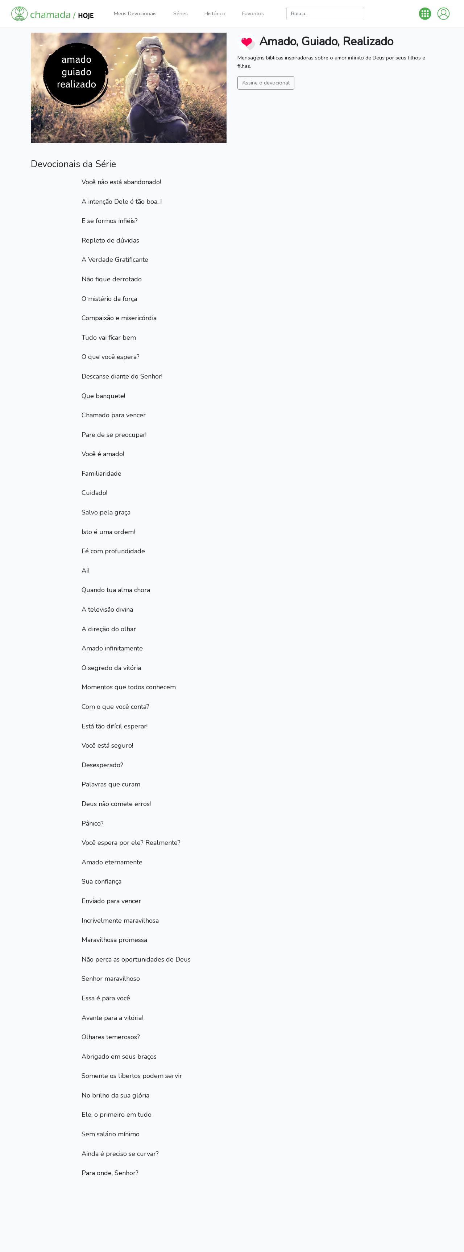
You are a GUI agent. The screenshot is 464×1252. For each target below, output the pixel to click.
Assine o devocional (266, 82)
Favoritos (253, 13)
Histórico (214, 13)
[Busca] (325, 13)
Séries (180, 13)
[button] (425, 13)
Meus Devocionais (135, 13)
